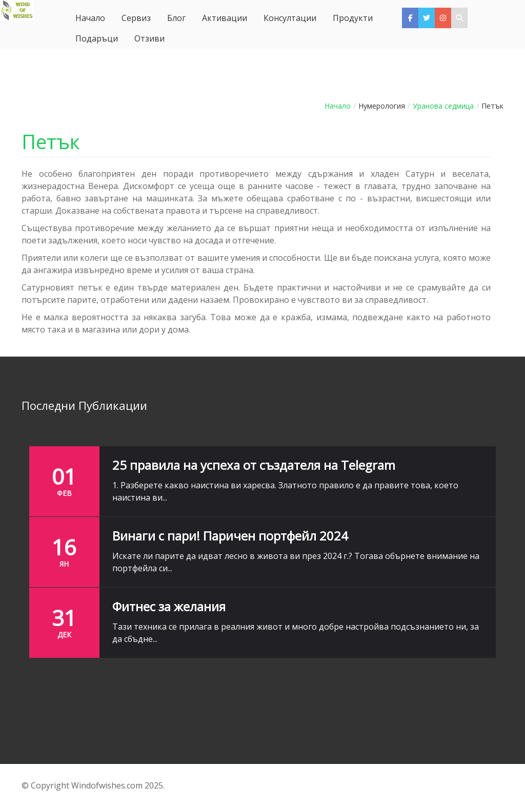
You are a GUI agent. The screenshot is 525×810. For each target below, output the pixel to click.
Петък (51, 141)
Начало (338, 106)
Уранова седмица (443, 106)
